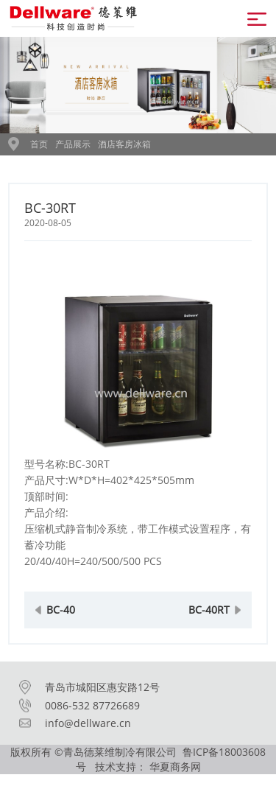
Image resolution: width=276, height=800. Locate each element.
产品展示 (73, 144)
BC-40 (60, 619)
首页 (39, 144)
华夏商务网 (175, 766)
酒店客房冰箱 (124, 144)
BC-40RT (209, 619)
